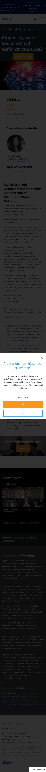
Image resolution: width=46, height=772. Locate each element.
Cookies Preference (38, 770)
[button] (37, 478)
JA (23, 404)
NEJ (23, 413)
